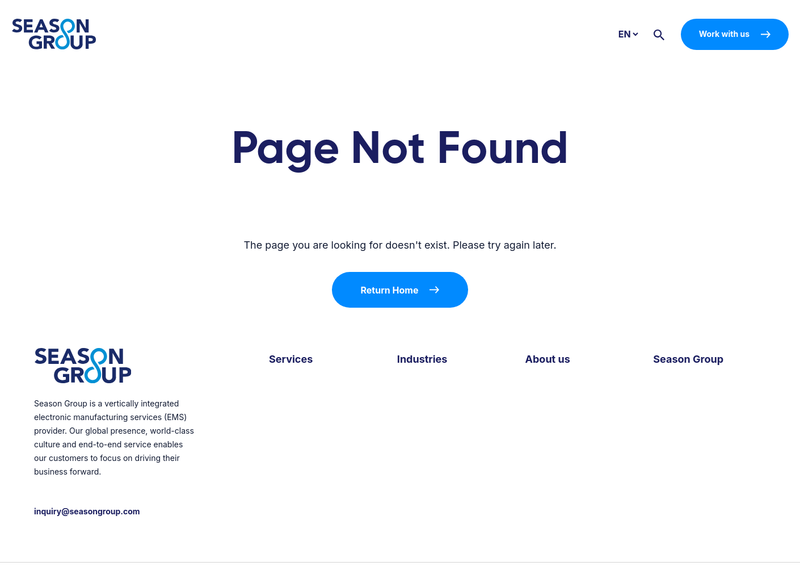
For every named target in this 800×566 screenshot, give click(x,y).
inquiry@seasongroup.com (87, 511)
